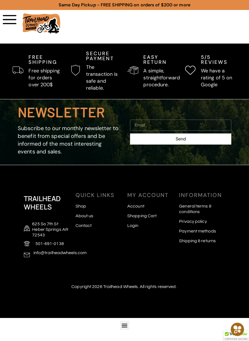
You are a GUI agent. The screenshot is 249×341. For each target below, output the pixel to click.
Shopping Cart (142, 216)
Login (133, 225)
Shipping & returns (197, 241)
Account (135, 206)
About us (85, 216)
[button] (124, 325)
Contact (84, 225)
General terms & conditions (195, 209)
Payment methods (197, 231)
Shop (81, 206)
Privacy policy (193, 221)
